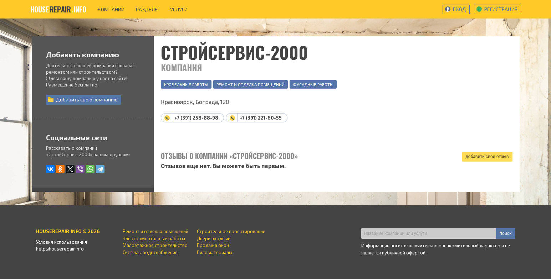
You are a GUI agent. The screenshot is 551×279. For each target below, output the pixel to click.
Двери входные (213, 238)
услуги (179, 9)
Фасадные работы (313, 84)
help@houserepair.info (60, 249)
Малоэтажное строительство (155, 245)
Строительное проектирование (231, 231)
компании (111, 9)
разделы (147, 9)
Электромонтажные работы (154, 238)
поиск (505, 233)
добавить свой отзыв (487, 156)
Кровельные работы (186, 84)
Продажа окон (213, 245)
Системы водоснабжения (150, 252)
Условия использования (61, 242)
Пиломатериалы (214, 252)
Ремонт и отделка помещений (250, 84)
